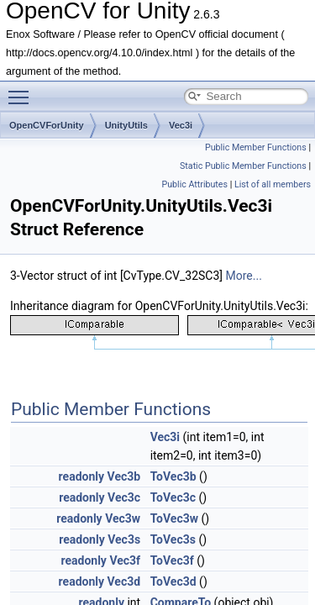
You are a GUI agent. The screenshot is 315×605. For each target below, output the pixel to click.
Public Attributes (194, 184)
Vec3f (124, 560)
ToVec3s (173, 539)
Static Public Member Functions (243, 165)
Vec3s (124, 539)
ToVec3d (173, 581)
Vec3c (124, 497)
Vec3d (124, 581)
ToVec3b (173, 476)
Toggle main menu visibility (22, 90)
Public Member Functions (256, 147)
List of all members (272, 184)
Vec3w (122, 518)
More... (244, 275)
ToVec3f (172, 560)
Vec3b (124, 476)
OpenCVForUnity (46, 125)
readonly (81, 476)
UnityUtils (126, 125)
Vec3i (180, 125)
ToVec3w (174, 518)
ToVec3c (173, 497)
